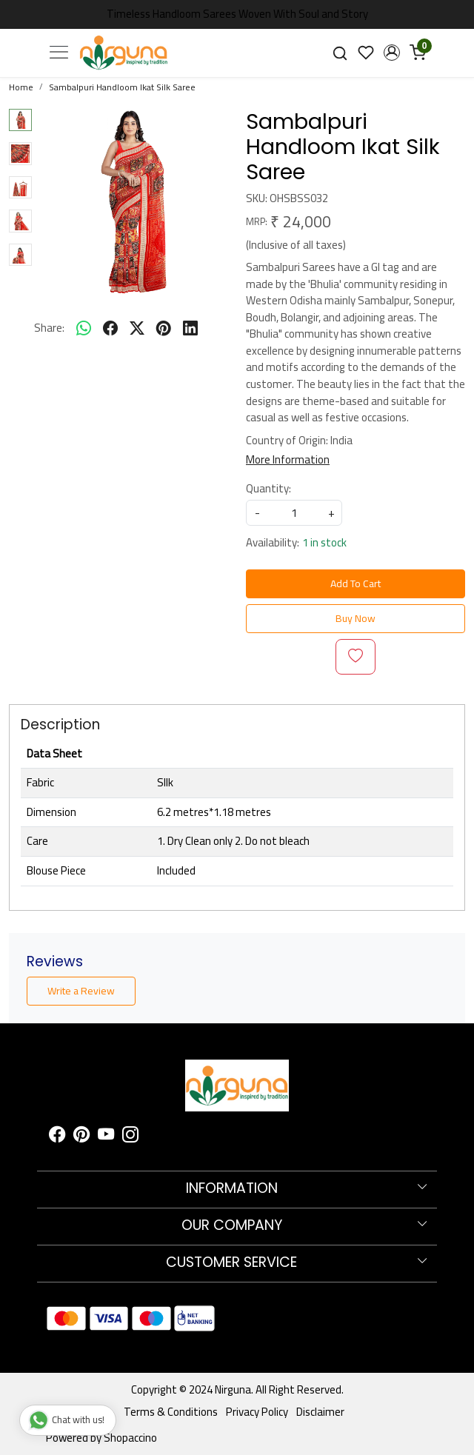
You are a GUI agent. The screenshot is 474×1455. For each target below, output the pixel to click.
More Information (288, 459)
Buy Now (355, 618)
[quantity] (294, 513)
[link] (340, 52)
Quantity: (268, 489)
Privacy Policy (257, 1411)
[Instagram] (130, 1137)
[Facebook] (57, 1137)
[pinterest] (163, 329)
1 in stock (324, 543)
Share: (49, 328)
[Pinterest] (81, 1137)
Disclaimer (320, 1411)
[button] (391, 52)
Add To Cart (355, 583)
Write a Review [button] (81, 990)
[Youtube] (106, 1137)
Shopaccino (130, 1437)
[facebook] (110, 329)
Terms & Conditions (171, 1411)
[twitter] (137, 329)
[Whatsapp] (83, 329)
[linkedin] (190, 329)
